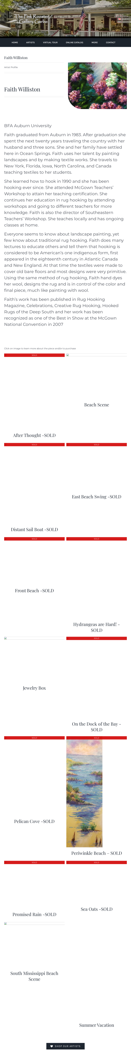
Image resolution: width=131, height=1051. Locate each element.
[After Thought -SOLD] (34, 354)
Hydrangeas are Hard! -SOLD (96, 625)
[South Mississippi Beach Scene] (34, 922)
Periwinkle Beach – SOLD (96, 851)
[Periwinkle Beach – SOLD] (84, 736)
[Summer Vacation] (89, 922)
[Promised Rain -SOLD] (34, 861)
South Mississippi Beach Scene (34, 974)
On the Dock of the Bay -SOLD (96, 725)
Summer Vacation (96, 1023)
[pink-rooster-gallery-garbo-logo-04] (33, 4)
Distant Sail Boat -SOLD (34, 528)
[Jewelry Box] (34, 637)
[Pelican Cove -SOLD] (34, 736)
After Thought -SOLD (34, 434)
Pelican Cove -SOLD (34, 820)
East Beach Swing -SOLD (96, 495)
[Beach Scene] (96, 354)
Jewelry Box (34, 686)
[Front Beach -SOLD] (34, 537)
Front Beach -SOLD (34, 589)
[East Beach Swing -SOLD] (96, 443)
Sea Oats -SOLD (97, 907)
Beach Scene (96, 403)
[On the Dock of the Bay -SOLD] (96, 637)
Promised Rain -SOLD (34, 913)
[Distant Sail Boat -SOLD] (34, 443)
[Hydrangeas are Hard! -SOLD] (96, 537)
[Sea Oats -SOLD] (96, 861)
